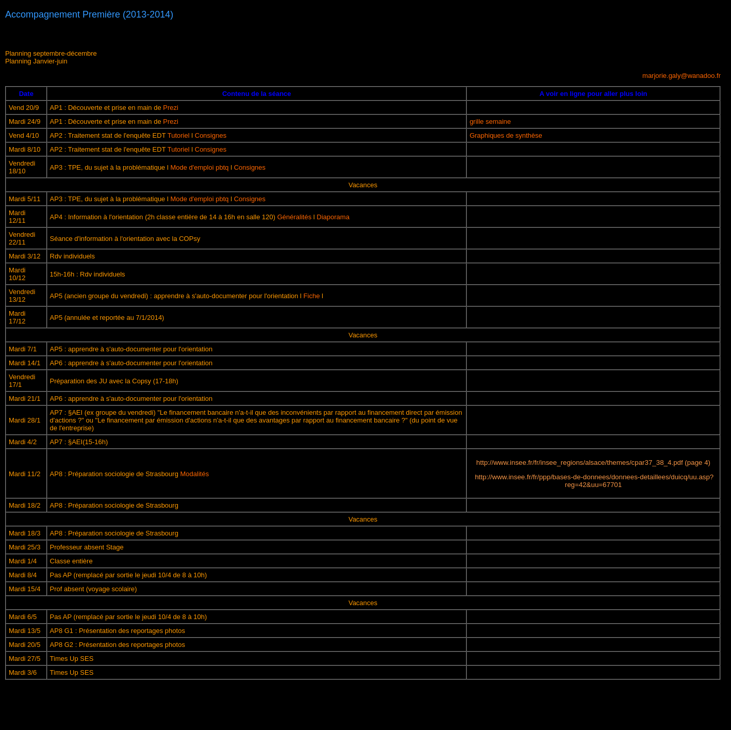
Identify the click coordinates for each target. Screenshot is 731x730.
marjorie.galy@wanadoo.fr (681, 75)
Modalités (194, 474)
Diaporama (333, 217)
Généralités (294, 217)
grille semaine (490, 121)
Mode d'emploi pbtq (199, 167)
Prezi (169, 107)
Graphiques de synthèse (506, 135)
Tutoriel (179, 135)
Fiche (312, 296)
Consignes (210, 135)
